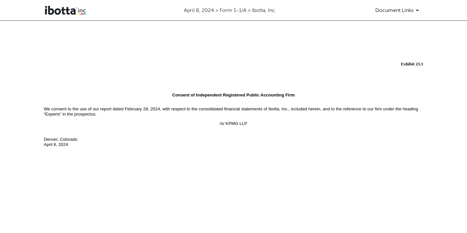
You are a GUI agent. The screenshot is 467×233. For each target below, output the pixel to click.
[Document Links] (398, 10)
